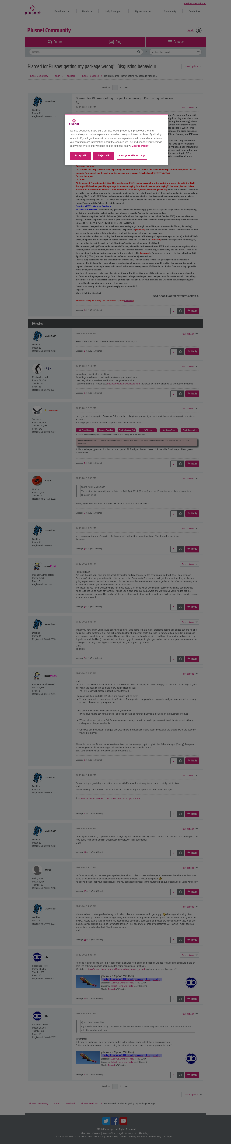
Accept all (80, 155)
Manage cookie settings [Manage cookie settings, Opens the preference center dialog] (132, 155)
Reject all (103, 155)
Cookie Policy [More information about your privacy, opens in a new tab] (140, 146)
